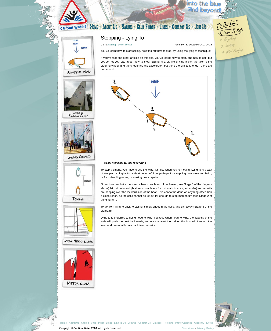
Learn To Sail (125, 44)
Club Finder (147, 27)
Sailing (128, 27)
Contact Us (182, 27)
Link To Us (120, 322)
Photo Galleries (183, 322)
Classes (157, 322)
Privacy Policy (205, 328)
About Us (111, 27)
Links (165, 27)
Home (95, 27)
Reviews (168, 322)
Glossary (199, 322)
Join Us (204, 27)
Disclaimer (187, 328)
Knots (209, 322)
